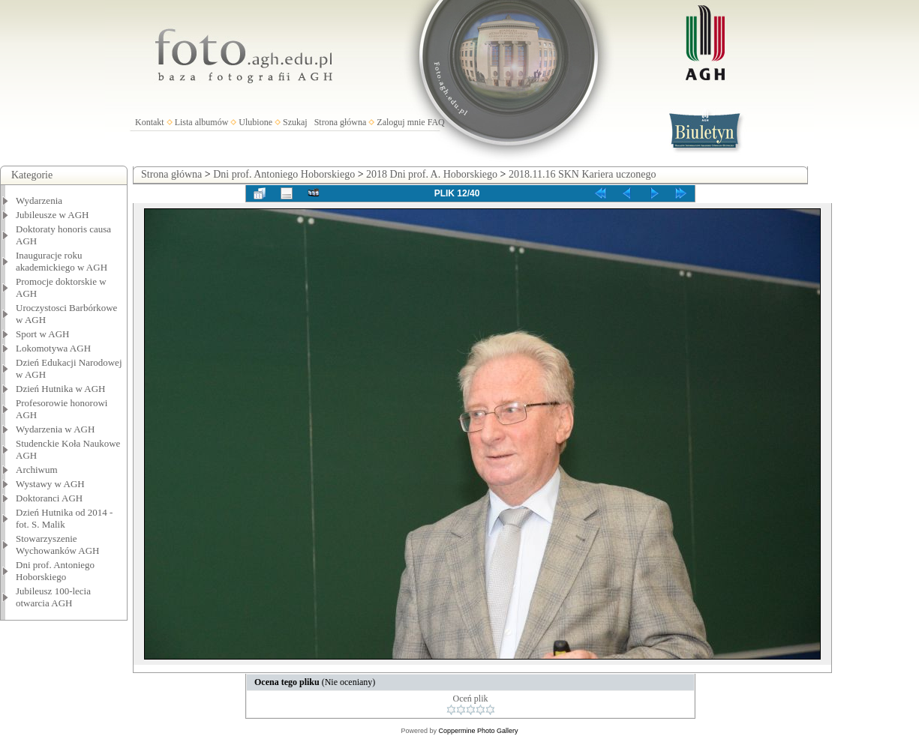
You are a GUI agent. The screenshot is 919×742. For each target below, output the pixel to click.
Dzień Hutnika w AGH (61, 388)
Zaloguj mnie (401, 122)
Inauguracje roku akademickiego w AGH (61, 261)
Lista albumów (202, 122)
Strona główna (340, 122)
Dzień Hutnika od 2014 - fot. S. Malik (64, 518)
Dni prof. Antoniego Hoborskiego (55, 570)
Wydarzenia (39, 200)
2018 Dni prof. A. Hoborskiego (431, 174)
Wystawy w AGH (50, 483)
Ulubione (255, 122)
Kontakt (149, 122)
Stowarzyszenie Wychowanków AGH (58, 544)
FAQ (436, 122)
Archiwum (37, 469)
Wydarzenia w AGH (55, 429)
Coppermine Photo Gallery (478, 731)
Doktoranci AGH (49, 498)
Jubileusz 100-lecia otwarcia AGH (53, 597)
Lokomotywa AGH (53, 348)
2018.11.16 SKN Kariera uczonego (582, 174)
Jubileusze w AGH (52, 214)
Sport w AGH (43, 334)
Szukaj (295, 122)
